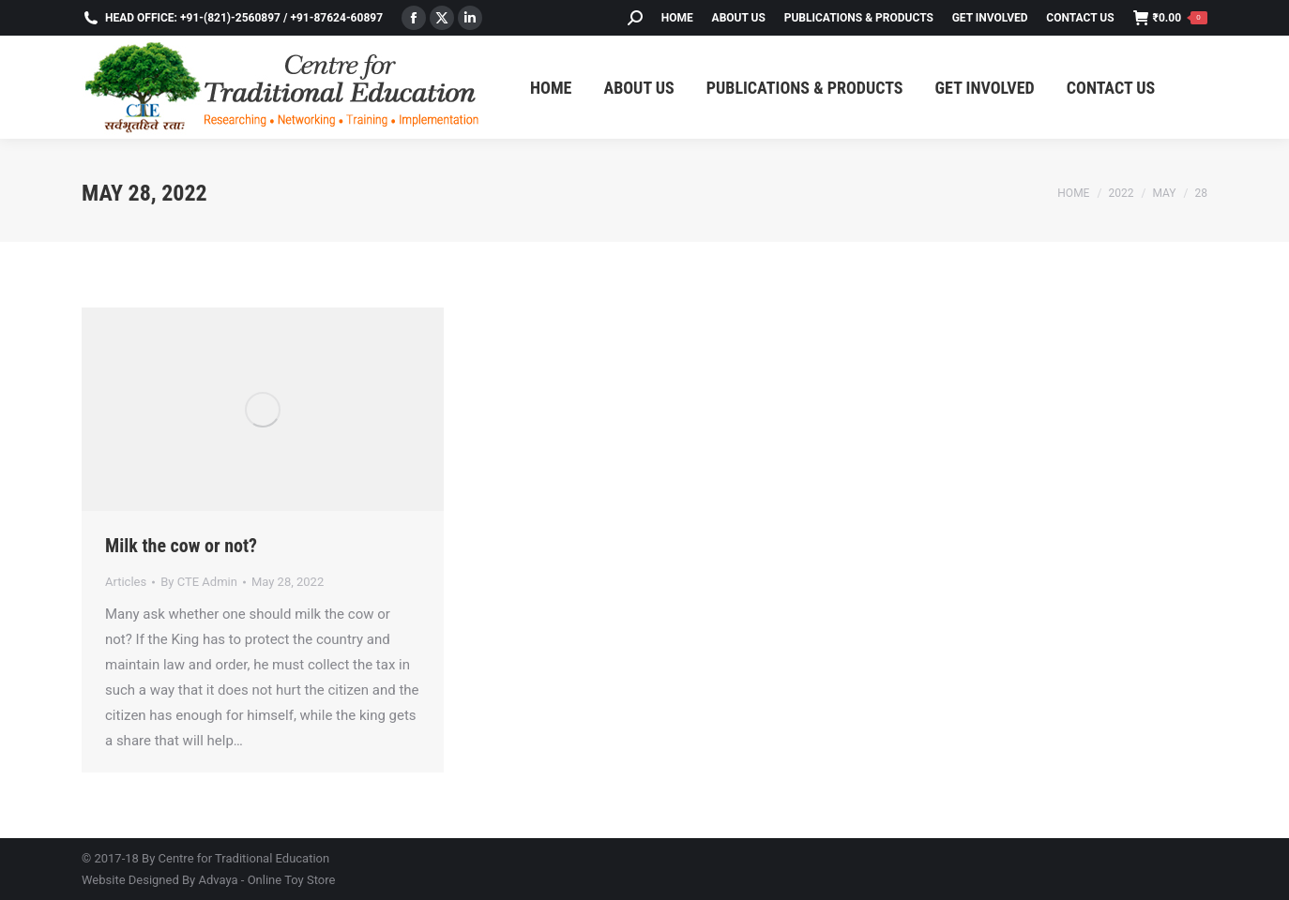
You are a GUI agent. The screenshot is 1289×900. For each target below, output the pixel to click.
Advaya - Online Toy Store (266, 880)
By (198, 582)
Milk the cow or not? (181, 545)
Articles (125, 582)
